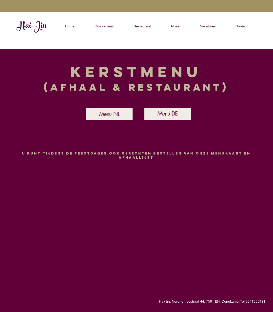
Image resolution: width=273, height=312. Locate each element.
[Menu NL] (109, 114)
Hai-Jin (31, 26)
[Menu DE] (167, 113)
